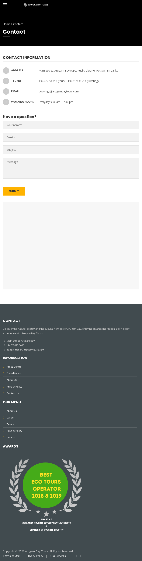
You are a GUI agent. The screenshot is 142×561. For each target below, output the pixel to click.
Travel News (14, 373)
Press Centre (14, 366)
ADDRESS (13, 70)
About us (12, 411)
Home (6, 24)
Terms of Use (11, 556)
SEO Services (58, 556)
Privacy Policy (14, 386)
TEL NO (12, 81)
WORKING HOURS (18, 102)
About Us (12, 380)
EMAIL (11, 91)
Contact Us (13, 393)
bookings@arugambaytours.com (25, 349)
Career (11, 417)
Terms (10, 424)
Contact (11, 437)
